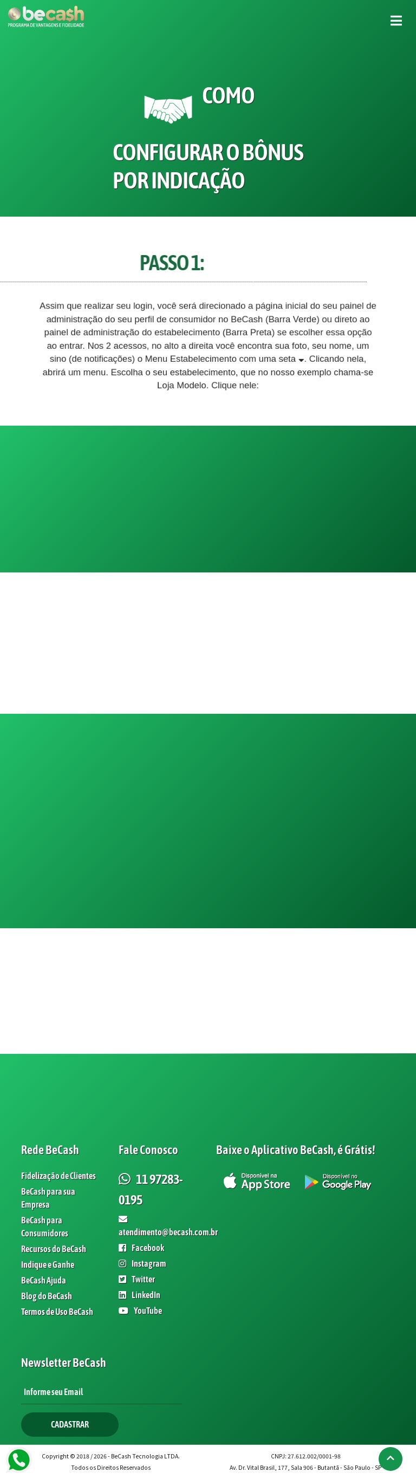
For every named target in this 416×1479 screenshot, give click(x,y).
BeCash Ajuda (43, 1280)
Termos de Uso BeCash (57, 1312)
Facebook (141, 1248)
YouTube (140, 1310)
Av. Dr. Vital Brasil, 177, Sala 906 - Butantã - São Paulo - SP (306, 1467)
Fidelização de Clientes (58, 1176)
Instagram (142, 1263)
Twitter (137, 1279)
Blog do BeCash (46, 1296)
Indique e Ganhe (47, 1264)
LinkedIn (139, 1295)
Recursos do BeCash (53, 1249)
